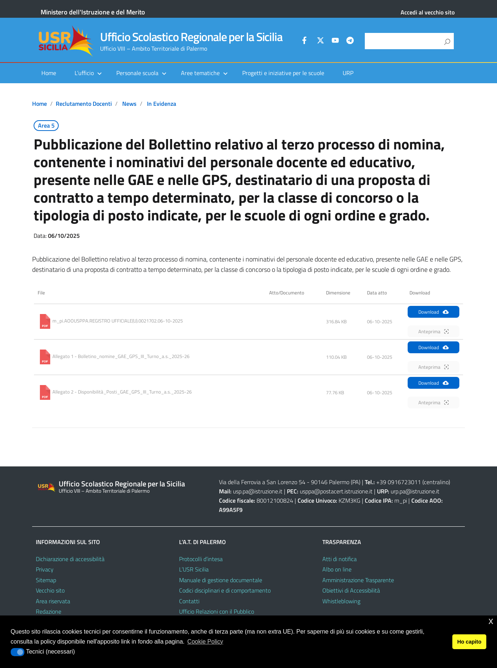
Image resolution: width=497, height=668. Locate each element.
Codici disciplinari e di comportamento (225, 590)
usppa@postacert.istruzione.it (336, 491)
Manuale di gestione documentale (220, 580)
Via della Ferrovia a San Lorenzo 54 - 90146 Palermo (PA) (289, 482)
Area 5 (46, 125)
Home (48, 72)
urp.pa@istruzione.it (415, 491)
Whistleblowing (341, 601)
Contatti (189, 601)
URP (348, 72)
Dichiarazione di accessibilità (70, 558)
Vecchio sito (50, 590)
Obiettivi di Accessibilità (351, 590)
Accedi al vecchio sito (428, 12)
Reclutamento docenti (84, 103)
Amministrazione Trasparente (358, 580)
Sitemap (46, 580)
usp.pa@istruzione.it (257, 491)
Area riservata (53, 601)
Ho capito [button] (469, 642)
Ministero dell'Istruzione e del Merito (93, 12)
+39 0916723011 (398, 482)
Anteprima (433, 331)
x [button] (491, 620)
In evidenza (161, 103)
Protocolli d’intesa (201, 558)
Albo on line (337, 569)
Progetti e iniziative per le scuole (283, 72)
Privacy (45, 569)
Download (433, 312)
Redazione (48, 611)
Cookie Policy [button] (205, 641)
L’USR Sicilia (194, 569)
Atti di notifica (339, 558)
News (129, 103)
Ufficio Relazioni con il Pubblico (216, 611)
